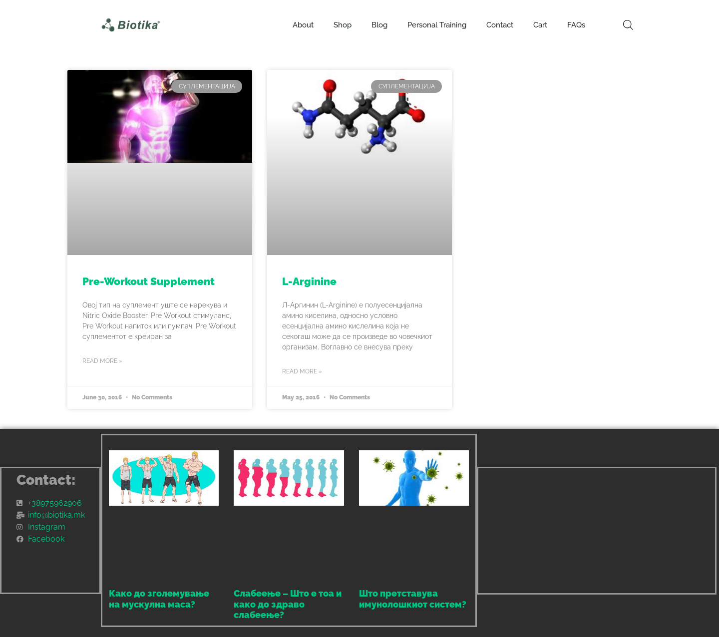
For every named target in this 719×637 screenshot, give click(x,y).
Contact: (46, 480)
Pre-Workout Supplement (148, 281)
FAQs (576, 24)
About (303, 24)
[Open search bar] (628, 25)
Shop (343, 24)
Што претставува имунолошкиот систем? (412, 599)
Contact (499, 24)
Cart (540, 24)
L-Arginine (309, 281)
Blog (379, 24)
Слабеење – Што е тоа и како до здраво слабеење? (288, 604)
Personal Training (436, 24)
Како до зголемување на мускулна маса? (159, 599)
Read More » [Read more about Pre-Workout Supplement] (102, 360)
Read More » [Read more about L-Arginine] (302, 371)
